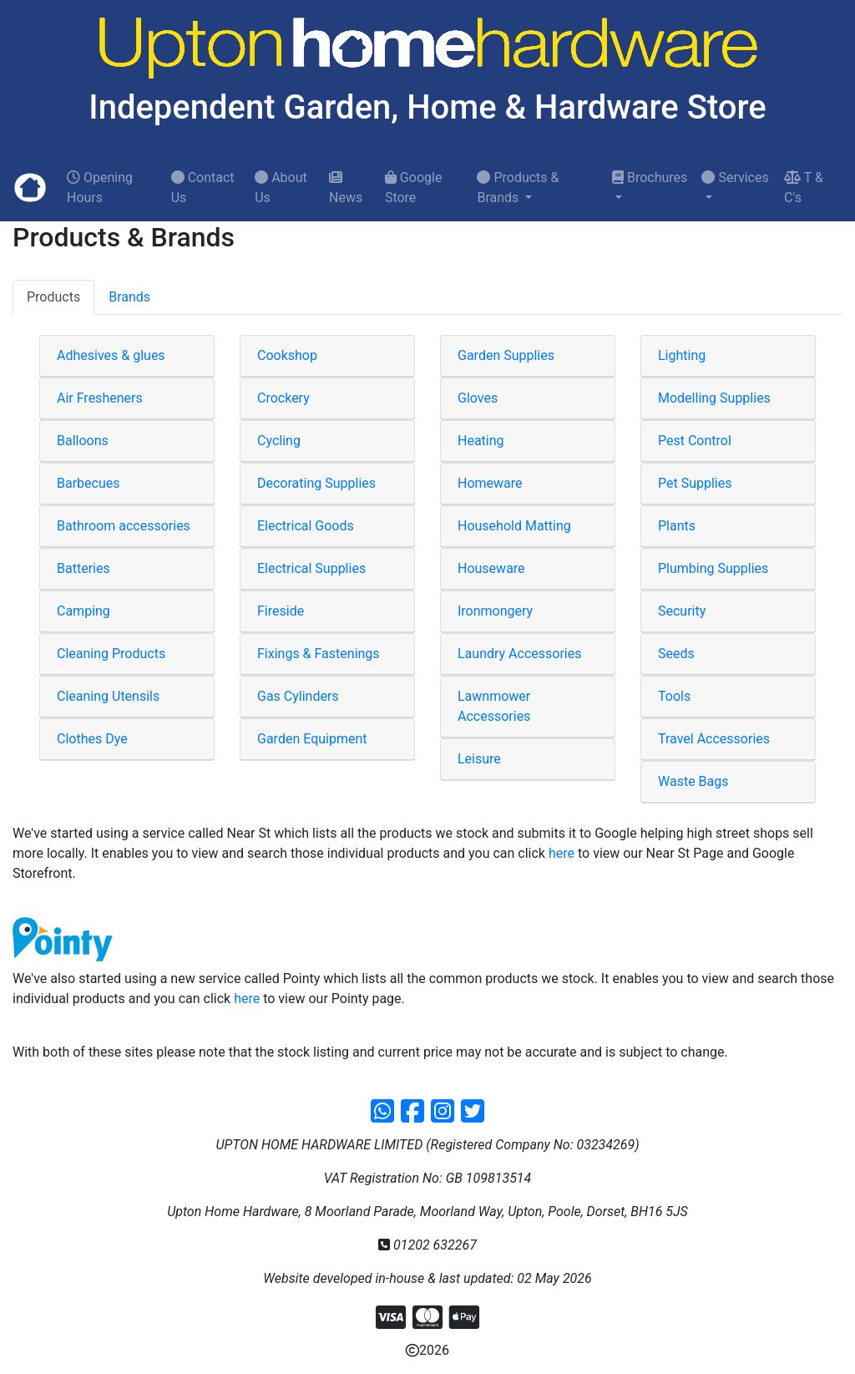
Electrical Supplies (311, 568)
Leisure (479, 759)
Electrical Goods (305, 526)
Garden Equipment (312, 739)
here (561, 853)
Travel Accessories (714, 739)
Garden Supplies (506, 355)
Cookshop (287, 355)
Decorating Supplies (316, 483)
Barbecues (88, 483)
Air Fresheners (100, 398)
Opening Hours (100, 187)
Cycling (279, 441)
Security (682, 611)
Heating (481, 441)
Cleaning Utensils (108, 696)
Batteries (83, 568)
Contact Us (203, 187)
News (345, 187)
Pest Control (694, 441)
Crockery (283, 398)
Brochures (649, 177)
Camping (83, 611)
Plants (677, 526)
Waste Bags (693, 781)
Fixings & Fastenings (318, 654)
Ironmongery (495, 611)
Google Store (413, 187)
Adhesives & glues (111, 355)
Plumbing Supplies (713, 568)
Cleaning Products (111, 654)
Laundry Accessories (519, 654)
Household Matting (514, 526)
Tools (674, 696)
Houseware (491, 568)
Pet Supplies (695, 483)
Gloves (478, 398)
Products (53, 297)
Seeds (676, 654)
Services (734, 177)
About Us (281, 187)
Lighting (682, 355)
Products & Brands (518, 187)
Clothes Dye (92, 739)
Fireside (280, 611)
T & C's (803, 187)
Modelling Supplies (714, 398)
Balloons (83, 441)
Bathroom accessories (123, 526)
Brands (129, 297)
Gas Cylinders (298, 696)
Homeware (490, 483)
